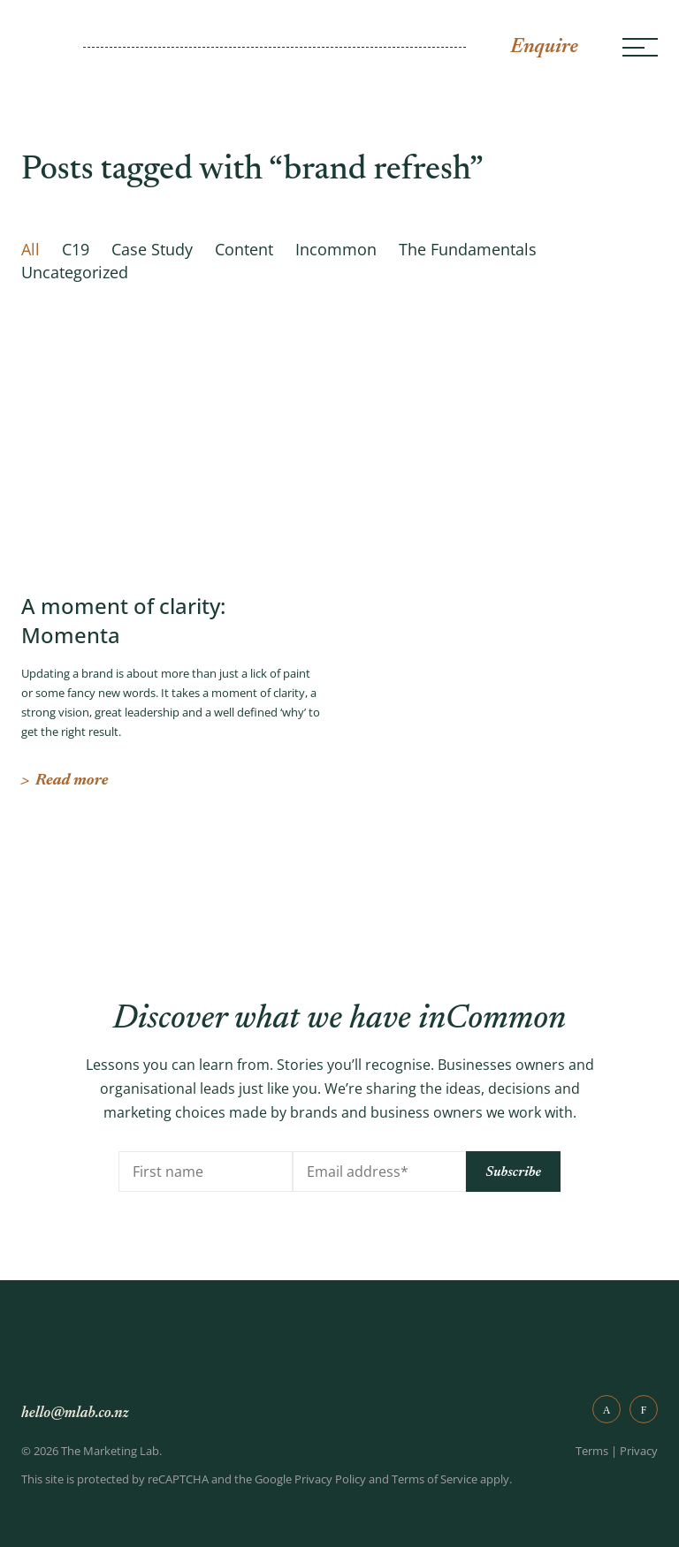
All (30, 249)
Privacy (639, 1451)
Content (244, 249)
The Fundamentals (468, 249)
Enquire (544, 47)
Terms (592, 1451)
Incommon (336, 249)
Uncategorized (74, 272)
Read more (64, 781)
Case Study (152, 249)
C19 (75, 249)
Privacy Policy (330, 1479)
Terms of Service (434, 1479)
